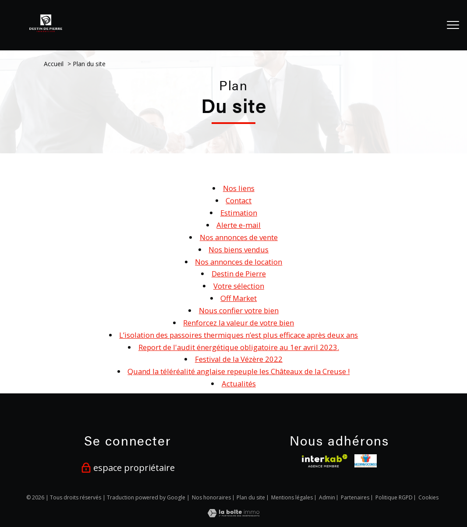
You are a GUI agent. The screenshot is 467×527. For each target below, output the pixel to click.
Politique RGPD (394, 497)
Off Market (238, 298)
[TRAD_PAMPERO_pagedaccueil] (45, 29)
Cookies (428, 498)
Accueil (54, 64)
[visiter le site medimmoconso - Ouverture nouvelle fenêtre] (365, 460)
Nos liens (239, 188)
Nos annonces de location (238, 262)
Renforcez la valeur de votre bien (238, 323)
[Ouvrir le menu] (453, 25)
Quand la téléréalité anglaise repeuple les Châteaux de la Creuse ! (238, 371)
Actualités (239, 383)
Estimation (238, 213)
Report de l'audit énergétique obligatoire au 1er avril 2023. (238, 347)
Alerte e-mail (238, 225)
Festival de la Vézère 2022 (239, 359)
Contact (238, 200)
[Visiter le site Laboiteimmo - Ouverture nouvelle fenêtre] (233, 514)
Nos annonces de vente (239, 237)
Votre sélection (238, 286)
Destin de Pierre (239, 274)
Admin (327, 497)
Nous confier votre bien (239, 310)
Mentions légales (292, 497)
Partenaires (355, 497)
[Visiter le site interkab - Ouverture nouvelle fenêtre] (324, 460)
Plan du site (251, 497)
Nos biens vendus (239, 249)
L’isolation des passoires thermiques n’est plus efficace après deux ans (238, 335)
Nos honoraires (211, 497)
